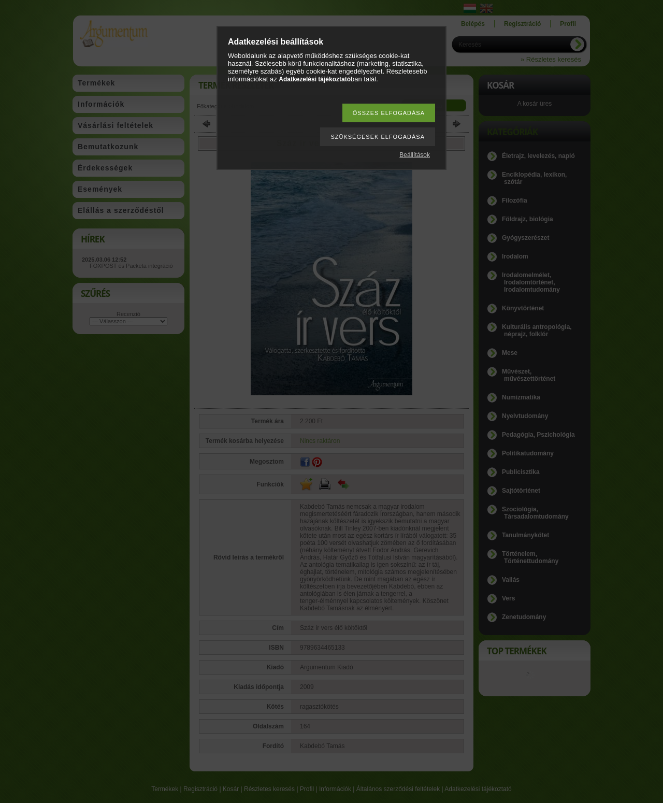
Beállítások (414, 155)
